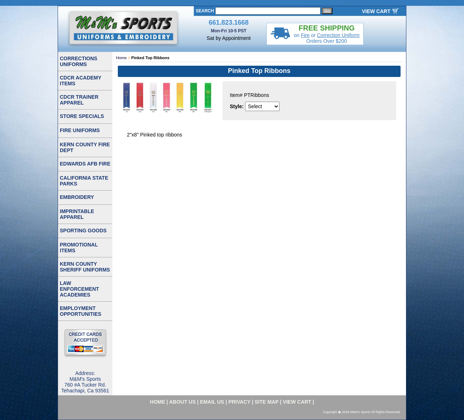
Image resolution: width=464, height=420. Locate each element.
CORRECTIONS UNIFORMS (78, 61)
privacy (239, 402)
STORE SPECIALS (82, 116)
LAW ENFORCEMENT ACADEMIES (79, 289)
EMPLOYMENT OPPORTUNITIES (80, 311)
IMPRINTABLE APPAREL (77, 214)
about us (182, 402)
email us (212, 402)
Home (121, 58)
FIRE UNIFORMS (80, 130)
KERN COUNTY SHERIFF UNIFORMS (85, 267)
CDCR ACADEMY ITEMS (81, 80)
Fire (305, 35)
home (157, 402)
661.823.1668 (229, 22)
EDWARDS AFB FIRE (85, 164)
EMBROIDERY (77, 197)
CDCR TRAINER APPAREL (79, 100)
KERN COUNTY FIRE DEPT (85, 147)
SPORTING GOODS (83, 230)
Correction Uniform (338, 35)
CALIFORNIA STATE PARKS (84, 181)
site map (267, 402)
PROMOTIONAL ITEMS (79, 247)
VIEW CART (376, 11)
